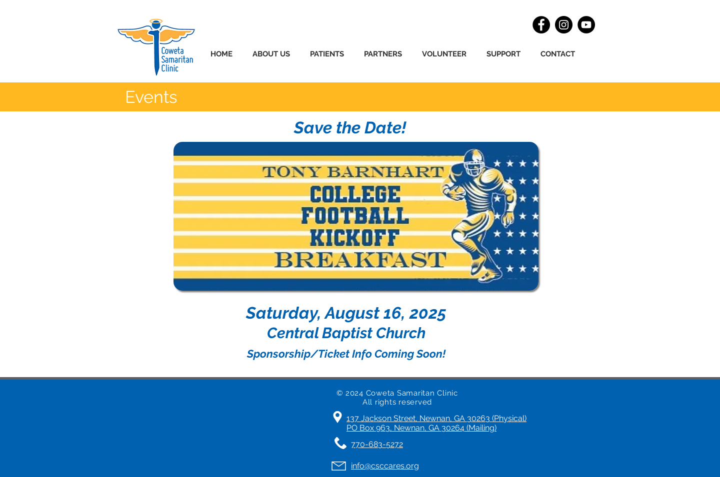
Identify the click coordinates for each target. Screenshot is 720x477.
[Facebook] (541, 24)
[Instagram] (563, 24)
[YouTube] (586, 24)
